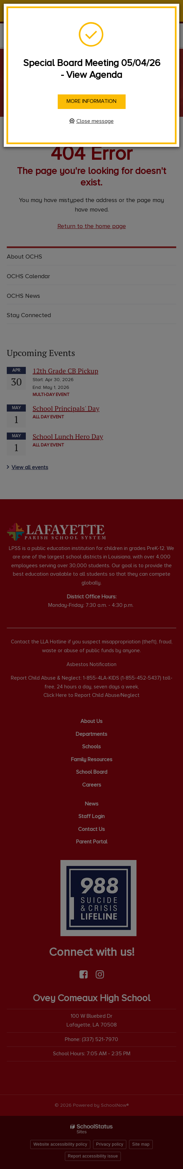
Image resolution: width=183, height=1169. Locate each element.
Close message (95, 121)
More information (91, 101)
